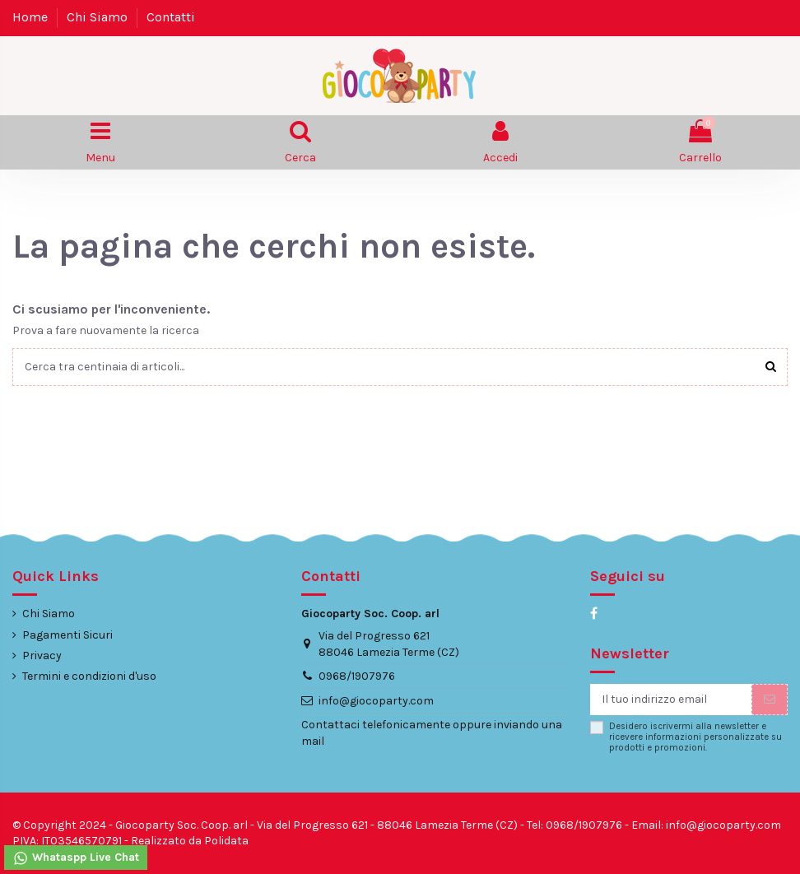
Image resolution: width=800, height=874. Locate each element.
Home (31, 17)
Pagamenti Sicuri (67, 635)
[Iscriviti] (769, 699)
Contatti (171, 17)
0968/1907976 (357, 676)
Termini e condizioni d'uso (89, 676)
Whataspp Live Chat (75, 858)
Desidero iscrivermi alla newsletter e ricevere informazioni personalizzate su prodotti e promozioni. (695, 737)
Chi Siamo (99, 17)
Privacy (42, 655)
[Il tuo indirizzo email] (670, 699)
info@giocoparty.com (376, 701)
